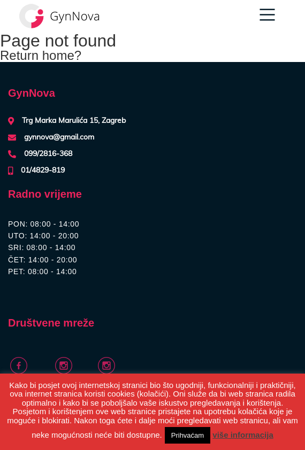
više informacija (242, 434)
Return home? (40, 55)
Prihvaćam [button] (187, 435)
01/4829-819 (43, 170)
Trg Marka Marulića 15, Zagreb (74, 121)
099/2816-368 (48, 154)
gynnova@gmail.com (59, 137)
